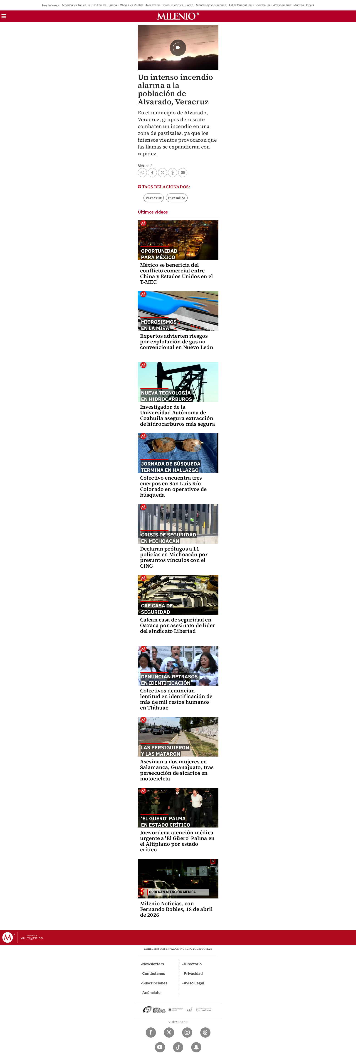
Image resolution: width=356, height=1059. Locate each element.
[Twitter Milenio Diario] (169, 1032)
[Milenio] (178, 16)
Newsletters (153, 964)
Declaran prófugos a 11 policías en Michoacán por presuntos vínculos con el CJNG (174, 557)
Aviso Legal (194, 983)
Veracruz (154, 197)
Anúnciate (151, 993)
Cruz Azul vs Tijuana (103, 5)
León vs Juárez (183, 5)
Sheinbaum (262, 5)
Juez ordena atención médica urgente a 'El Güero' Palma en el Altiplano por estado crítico (177, 841)
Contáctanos (153, 973)
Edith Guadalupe (240, 5)
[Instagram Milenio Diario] (187, 1032)
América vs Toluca (74, 5)
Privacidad (193, 973)
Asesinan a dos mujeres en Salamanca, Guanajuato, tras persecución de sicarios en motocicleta (177, 770)
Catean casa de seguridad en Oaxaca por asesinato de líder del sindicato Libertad (177, 625)
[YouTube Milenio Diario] (160, 1047)
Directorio (193, 964)
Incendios (176, 197)
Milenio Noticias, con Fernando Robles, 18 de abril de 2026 (176, 909)
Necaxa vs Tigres (158, 5)
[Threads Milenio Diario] (205, 1032)
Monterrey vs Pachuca (211, 5)
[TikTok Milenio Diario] (178, 1047)
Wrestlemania (282, 5)
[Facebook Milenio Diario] (151, 1032)
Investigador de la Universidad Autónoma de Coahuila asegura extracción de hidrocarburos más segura (177, 415)
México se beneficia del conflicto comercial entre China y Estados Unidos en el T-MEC (176, 273)
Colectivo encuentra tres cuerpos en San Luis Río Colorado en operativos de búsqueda (173, 486)
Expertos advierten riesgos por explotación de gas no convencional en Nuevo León (176, 341)
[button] (4, 18)
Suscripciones (155, 983)
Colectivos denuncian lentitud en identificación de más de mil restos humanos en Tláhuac (176, 699)
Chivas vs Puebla (131, 5)
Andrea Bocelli (304, 5)
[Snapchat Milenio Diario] (196, 1047)
